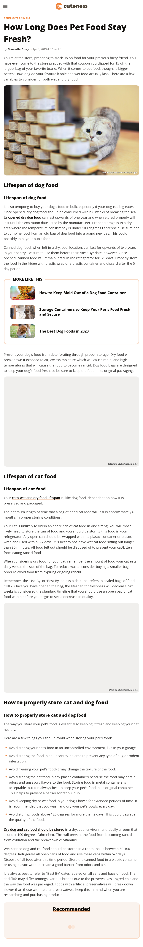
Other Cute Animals (17, 18)
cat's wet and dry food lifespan (36, 498)
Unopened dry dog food (22, 217)
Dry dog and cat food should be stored (34, 829)
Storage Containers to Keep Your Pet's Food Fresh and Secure (84, 312)
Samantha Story (18, 49)
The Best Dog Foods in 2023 (64, 331)
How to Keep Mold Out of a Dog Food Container (82, 292)
